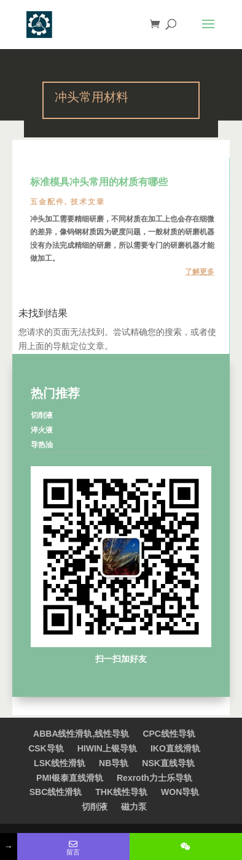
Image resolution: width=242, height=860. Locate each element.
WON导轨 (180, 792)
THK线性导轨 (121, 792)
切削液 (42, 415)
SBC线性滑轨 (55, 792)
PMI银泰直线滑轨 (69, 778)
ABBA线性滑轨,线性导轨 (81, 734)
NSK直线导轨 (168, 763)
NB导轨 (113, 763)
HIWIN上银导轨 (107, 748)
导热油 (42, 444)
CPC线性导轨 (168, 734)
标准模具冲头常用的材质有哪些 (99, 183)
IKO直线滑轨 (175, 748)
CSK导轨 (46, 748)
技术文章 (88, 202)
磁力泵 (134, 807)
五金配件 (47, 202)
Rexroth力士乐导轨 (154, 778)
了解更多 (199, 271)
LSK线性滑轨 (59, 763)
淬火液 (42, 430)
